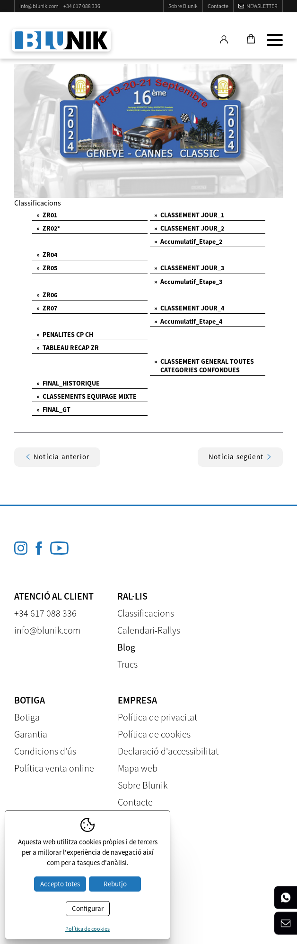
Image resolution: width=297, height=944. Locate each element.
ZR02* (48, 228)
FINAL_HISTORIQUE (68, 383)
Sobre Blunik (183, 5)
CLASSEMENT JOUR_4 (189, 308)
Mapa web (137, 768)
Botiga (27, 717)
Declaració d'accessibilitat (168, 751)
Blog (126, 647)
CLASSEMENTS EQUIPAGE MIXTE (86, 396)
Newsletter (262, 5)
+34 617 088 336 (81, 5)
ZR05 (46, 268)
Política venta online (54, 768)
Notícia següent (240, 456)
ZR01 (46, 215)
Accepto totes (60, 883)
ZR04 (46, 254)
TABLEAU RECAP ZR (67, 347)
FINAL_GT (53, 409)
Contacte (218, 5)
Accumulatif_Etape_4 (188, 321)
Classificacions (145, 613)
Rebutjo (115, 883)
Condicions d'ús (45, 751)
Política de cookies (154, 734)
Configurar (88, 908)
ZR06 (46, 295)
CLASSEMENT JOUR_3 (189, 268)
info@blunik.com (39, 5)
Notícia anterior (57, 456)
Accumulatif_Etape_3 (188, 281)
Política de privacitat (157, 717)
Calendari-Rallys (148, 630)
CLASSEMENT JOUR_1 (189, 215)
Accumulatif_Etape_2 (188, 241)
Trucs (127, 664)
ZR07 (46, 308)
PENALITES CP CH (64, 334)
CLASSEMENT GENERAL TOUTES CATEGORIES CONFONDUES (204, 365)
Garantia (30, 734)
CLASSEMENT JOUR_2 (189, 228)
